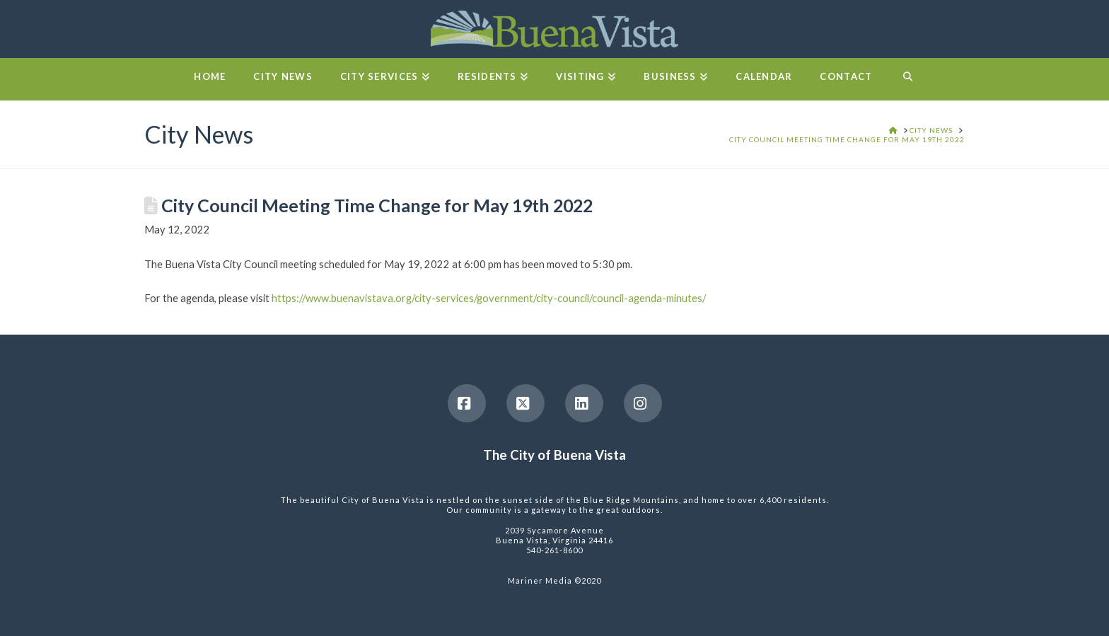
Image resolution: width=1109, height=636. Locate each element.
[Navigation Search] (907, 79)
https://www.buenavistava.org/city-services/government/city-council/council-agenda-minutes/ (489, 297)
